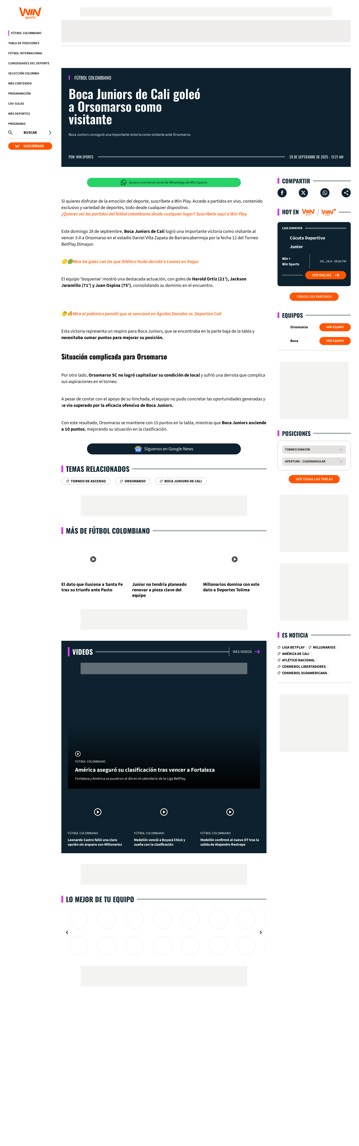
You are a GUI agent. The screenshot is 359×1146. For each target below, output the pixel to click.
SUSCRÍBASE (29, 146)
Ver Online (325, 275)
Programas (17, 124)
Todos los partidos (314, 296)
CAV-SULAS (16, 103)
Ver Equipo (335, 327)
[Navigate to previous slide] (67, 932)
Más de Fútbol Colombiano (108, 530)
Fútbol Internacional (25, 53)
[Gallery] (164, 932)
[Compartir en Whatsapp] (324, 192)
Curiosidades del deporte (28, 63)
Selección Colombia (23, 73)
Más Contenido (20, 83)
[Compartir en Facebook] (282, 192)
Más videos (246, 651)
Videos (82, 651)
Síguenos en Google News (164, 449)
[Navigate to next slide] (260, 932)
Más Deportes (19, 113)
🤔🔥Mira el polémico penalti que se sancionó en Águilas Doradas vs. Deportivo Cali (141, 314)
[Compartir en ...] (346, 192)
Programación (19, 93)
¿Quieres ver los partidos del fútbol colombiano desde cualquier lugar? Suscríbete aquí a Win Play (154, 214)
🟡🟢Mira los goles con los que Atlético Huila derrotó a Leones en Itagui (130, 261)
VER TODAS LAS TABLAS (314, 479)
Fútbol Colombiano (26, 33)
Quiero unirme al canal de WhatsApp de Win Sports (164, 182)
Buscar (30, 132)
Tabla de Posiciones (23, 43)
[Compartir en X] (303, 192)
